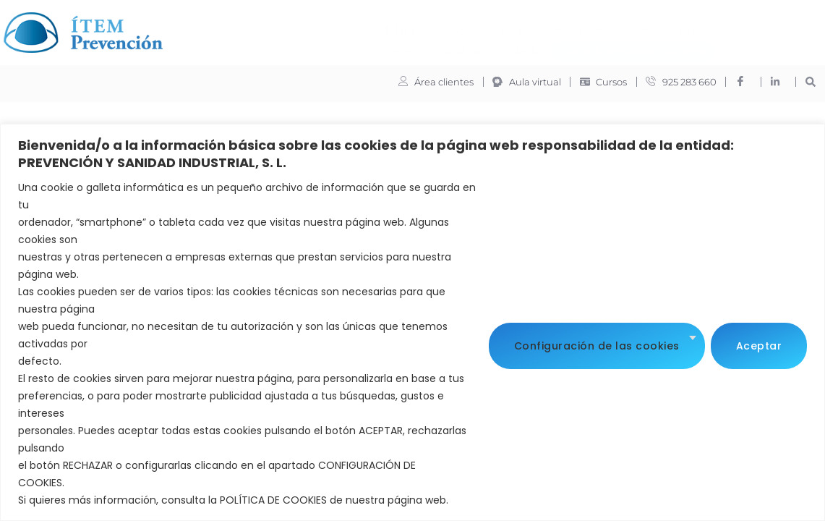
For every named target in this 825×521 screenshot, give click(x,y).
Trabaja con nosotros (576, 27)
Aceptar (759, 343)
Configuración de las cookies (597, 343)
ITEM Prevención (240, 27)
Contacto (663, 27)
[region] (412, 322)
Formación (419, 27)
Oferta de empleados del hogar (439, 48)
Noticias (490, 27)
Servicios (337, 27)
